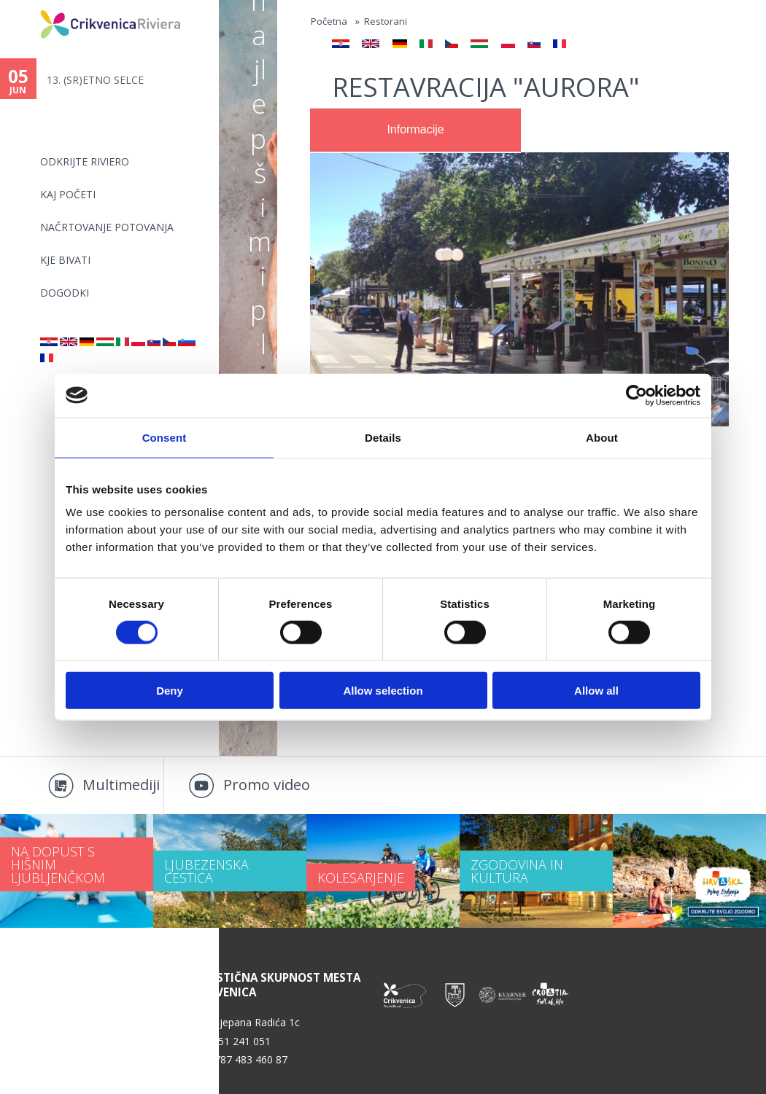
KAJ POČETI (68, 194)
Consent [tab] (164, 437)
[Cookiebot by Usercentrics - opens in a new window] (636, 395)
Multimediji (121, 784)
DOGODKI (64, 293)
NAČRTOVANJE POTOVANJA (107, 227)
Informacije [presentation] (415, 129)
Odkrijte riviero (84, 161)
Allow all (596, 690)
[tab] (415, 130)
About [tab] (602, 437)
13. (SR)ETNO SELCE (95, 80)
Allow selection (382, 690)
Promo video (266, 784)
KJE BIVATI (65, 260)
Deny (169, 690)
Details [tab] (383, 437)
